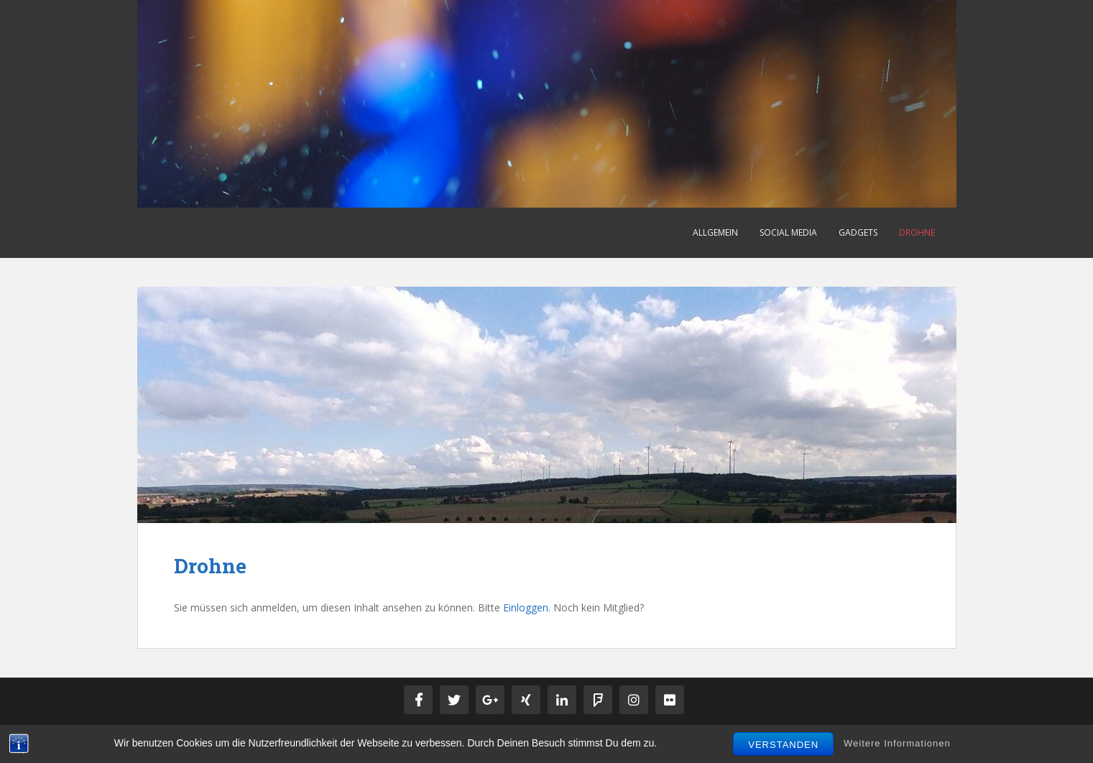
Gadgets (858, 232)
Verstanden (783, 744)
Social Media (788, 232)
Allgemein (715, 232)
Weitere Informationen (897, 743)
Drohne (917, 232)
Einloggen (525, 607)
